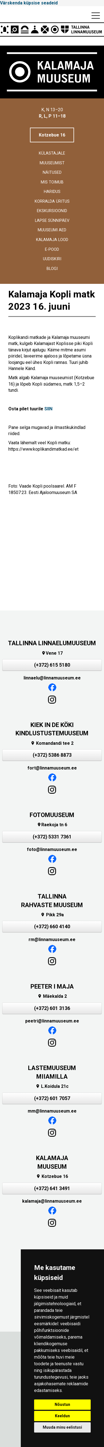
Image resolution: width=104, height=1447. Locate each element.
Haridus (52, 191)
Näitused (52, 172)
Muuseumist (52, 163)
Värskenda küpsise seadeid (29, 3)
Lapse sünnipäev (52, 220)
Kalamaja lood (52, 239)
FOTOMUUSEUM (52, 814)
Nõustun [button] (62, 1404)
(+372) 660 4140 (52, 926)
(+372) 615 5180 (52, 665)
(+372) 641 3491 (52, 1188)
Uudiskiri (52, 259)
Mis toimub (52, 182)
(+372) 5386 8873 (52, 755)
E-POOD (52, 249)
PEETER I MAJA (52, 986)
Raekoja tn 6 (52, 824)
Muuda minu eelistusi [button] (62, 1427)
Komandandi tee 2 (52, 743)
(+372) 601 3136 (52, 1008)
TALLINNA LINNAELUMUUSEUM (52, 643)
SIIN (48, 408)
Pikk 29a (52, 914)
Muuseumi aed (52, 230)
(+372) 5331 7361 (52, 837)
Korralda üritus (52, 201)
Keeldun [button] (62, 1416)
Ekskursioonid (52, 211)
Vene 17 (52, 653)
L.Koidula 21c (52, 1086)
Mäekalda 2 (52, 996)
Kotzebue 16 (52, 135)
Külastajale (52, 153)
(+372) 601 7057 (52, 1098)
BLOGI (52, 268)
